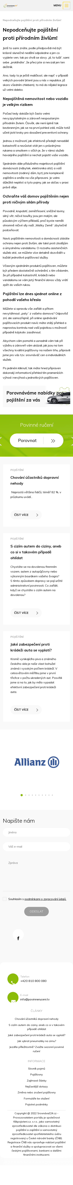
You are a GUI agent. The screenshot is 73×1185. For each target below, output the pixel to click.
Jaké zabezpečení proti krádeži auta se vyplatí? (36, 1035)
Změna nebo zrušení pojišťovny (37, 1092)
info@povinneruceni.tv (35, 999)
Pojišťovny (36, 1074)
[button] (21, 795)
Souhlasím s (37, 899)
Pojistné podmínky (36, 1104)
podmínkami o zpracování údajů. (45, 899)
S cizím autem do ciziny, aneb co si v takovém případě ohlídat (36, 552)
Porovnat (36, 440)
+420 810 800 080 (33, 981)
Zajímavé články (36, 1080)
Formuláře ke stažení (36, 1098)
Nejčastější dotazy (36, 1086)
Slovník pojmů (36, 1068)
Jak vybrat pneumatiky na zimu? (36, 1041)
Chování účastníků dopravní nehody (36, 1019)
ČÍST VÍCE (26, 514)
